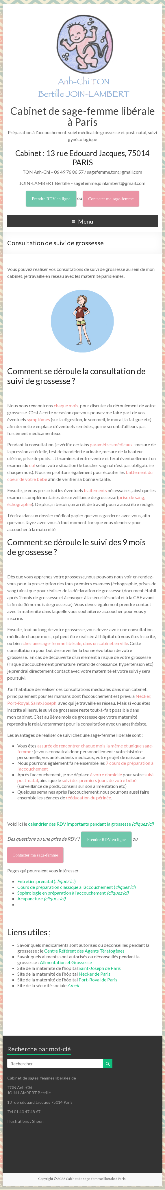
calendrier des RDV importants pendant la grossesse (91, 824)
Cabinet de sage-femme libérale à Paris (82, 116)
